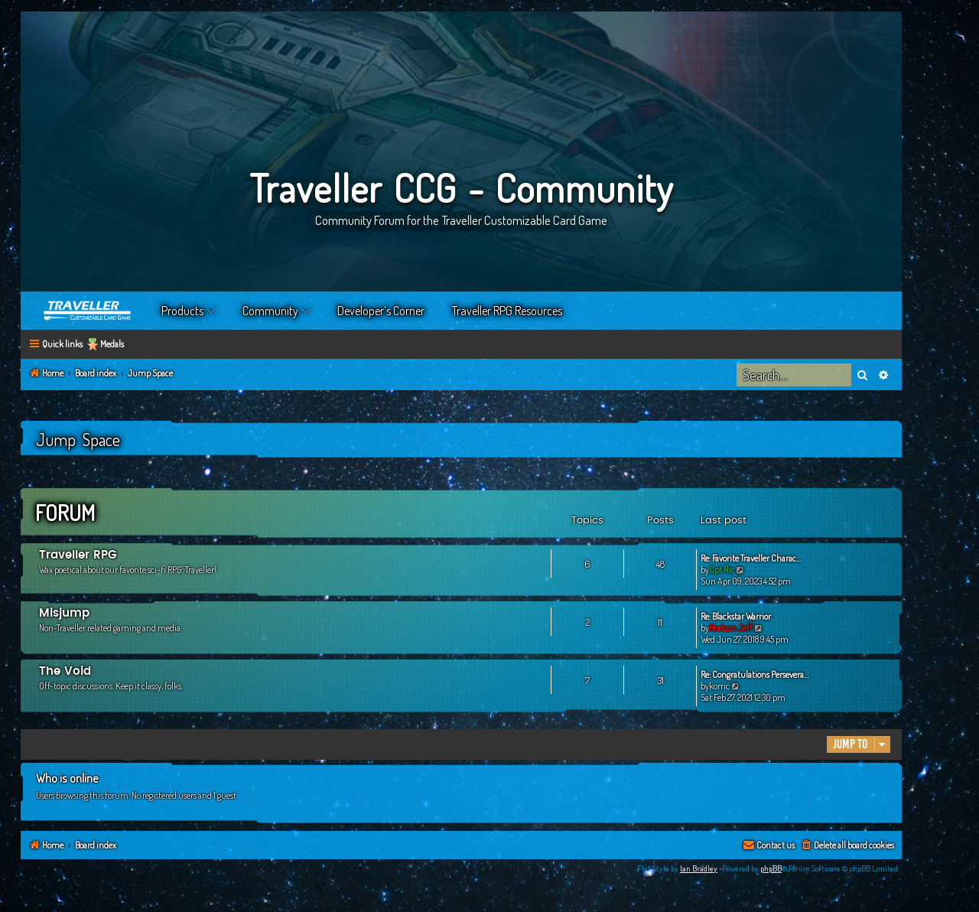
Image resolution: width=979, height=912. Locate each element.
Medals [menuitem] (112, 344)
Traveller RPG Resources (507, 310)
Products (182, 310)
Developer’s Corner (380, 310)
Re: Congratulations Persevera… (754, 674)
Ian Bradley (698, 868)
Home (88, 310)
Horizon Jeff (731, 628)
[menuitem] (847, 845)
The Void (65, 671)
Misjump (64, 613)
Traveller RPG (78, 555)
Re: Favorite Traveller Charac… (751, 558)
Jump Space (78, 439)
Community (270, 310)
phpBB (771, 868)
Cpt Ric (721, 569)
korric (719, 686)
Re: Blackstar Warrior (736, 616)
